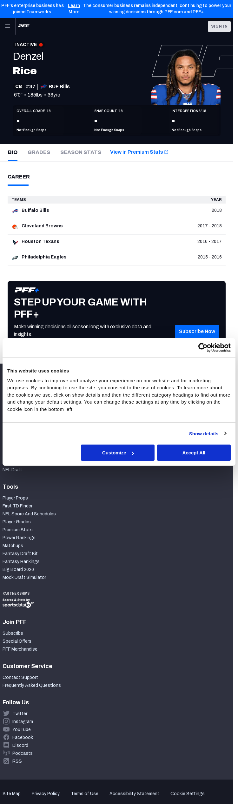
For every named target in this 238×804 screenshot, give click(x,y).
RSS (17, 761)
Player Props (15, 498)
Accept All (193, 452)
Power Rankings (19, 537)
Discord (20, 745)
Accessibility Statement (134, 793)
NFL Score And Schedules (29, 514)
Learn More (74, 8)
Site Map (12, 793)
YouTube (21, 729)
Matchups (13, 545)
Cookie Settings (187, 793)
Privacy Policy (46, 793)
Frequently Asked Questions (32, 685)
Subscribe (13, 633)
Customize (118, 452)
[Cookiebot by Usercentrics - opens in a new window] (203, 347)
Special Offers (17, 641)
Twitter (19, 713)
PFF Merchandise (20, 649)
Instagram (22, 721)
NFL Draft (12, 469)
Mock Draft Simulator (24, 577)
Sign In (219, 26)
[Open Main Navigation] (8, 26)
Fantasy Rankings (21, 561)
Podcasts (22, 753)
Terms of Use (84, 793)
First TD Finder (17, 506)
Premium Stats (18, 529)
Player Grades (17, 521)
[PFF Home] (24, 26)
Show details (204, 433)
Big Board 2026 (18, 569)
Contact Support (20, 677)
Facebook (22, 737)
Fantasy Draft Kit (20, 553)
